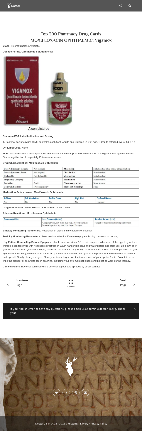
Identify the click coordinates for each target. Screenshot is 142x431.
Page (31, 282)
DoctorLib (41, 423)
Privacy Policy (99, 423)
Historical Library (78, 423)
